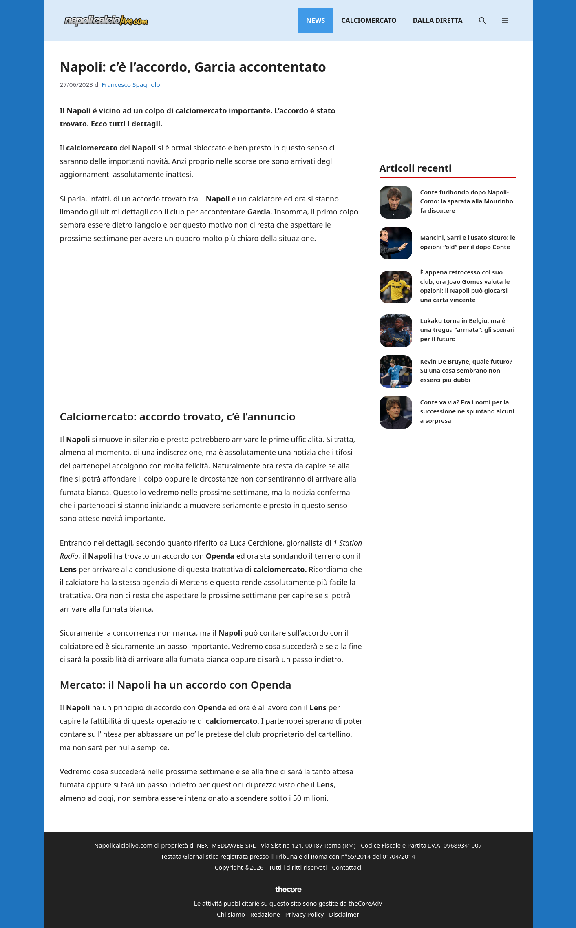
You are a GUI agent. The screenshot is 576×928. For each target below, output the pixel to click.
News (315, 20)
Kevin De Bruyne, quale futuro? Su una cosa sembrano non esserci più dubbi (466, 370)
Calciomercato (368, 20)
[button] (482, 20)
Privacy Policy (304, 914)
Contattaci (346, 867)
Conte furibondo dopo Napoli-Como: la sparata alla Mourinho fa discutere (467, 201)
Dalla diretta (438, 20)
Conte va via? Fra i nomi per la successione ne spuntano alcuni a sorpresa (467, 411)
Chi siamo (231, 914)
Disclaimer (344, 914)
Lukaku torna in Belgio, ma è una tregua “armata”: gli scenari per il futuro (467, 329)
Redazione (265, 914)
